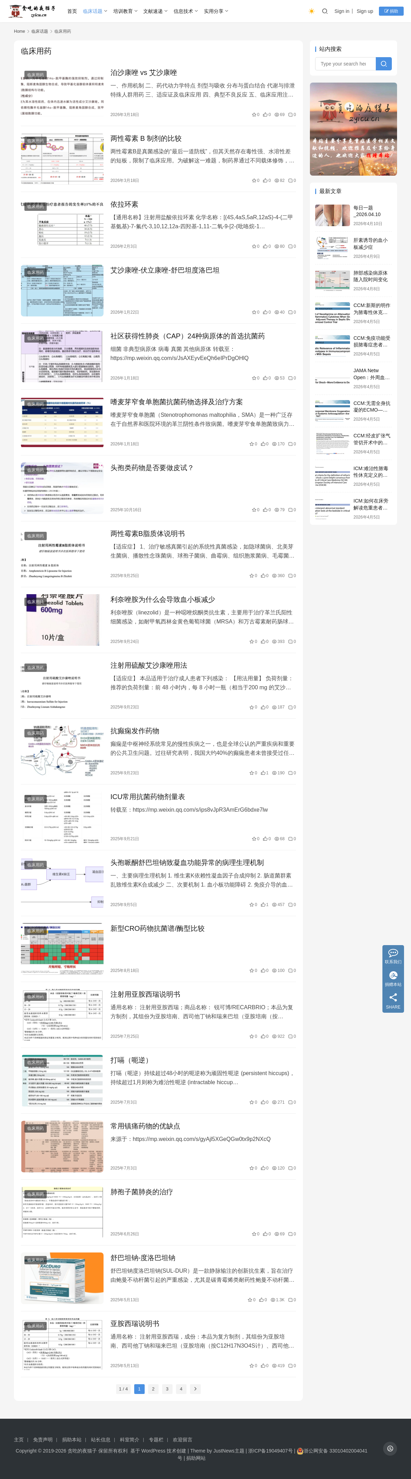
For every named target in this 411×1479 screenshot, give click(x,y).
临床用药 (35, 74)
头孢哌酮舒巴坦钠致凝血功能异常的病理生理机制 (187, 862)
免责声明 (43, 1439)
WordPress (153, 1451)
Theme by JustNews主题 (217, 1451)
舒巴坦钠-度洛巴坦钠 (143, 1258)
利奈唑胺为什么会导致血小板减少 (163, 599)
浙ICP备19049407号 (270, 1451)
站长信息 (101, 1439)
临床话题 (92, 11)
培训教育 (123, 11)
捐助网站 (196, 1458)
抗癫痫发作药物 (135, 731)
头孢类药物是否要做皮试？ (152, 468)
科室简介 (129, 1439)
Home (19, 31)
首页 (72, 11)
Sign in (341, 11)
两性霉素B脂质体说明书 (148, 533)
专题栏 (156, 1439)
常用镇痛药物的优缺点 (145, 1126)
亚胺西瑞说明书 (135, 1323)
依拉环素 (124, 204)
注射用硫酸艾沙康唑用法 (149, 665)
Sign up (365, 11)
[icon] (390, 1449)
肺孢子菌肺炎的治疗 (142, 1192)
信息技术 (183, 11)
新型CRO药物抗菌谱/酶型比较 (158, 928)
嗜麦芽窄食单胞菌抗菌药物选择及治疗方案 (177, 402)
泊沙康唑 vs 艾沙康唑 (144, 72)
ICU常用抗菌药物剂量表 (148, 796)
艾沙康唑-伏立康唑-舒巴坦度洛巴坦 (165, 270)
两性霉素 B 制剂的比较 (146, 138)
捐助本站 (72, 1439)
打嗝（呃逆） (131, 1060)
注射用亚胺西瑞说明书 (145, 994)
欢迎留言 (182, 1439)
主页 (19, 1439)
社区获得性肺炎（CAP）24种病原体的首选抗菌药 (188, 336)
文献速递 (153, 11)
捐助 (391, 11)
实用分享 (213, 11)
